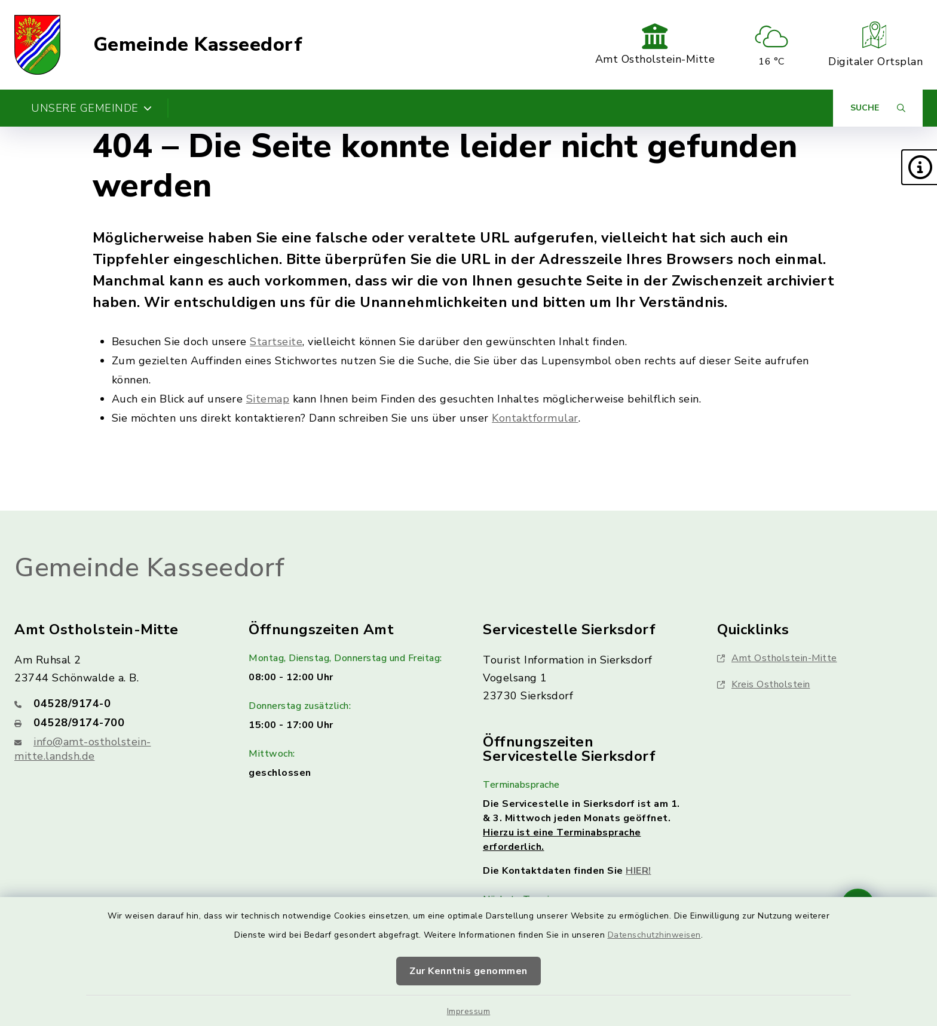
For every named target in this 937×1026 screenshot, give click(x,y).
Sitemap (268, 399)
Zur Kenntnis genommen (468, 971)
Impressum (469, 1011)
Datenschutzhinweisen (654, 935)
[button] (919, 167)
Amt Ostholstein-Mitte (777, 658)
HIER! (638, 870)
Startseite (276, 341)
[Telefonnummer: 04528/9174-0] (117, 703)
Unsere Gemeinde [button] (91, 108)
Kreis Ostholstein (763, 684)
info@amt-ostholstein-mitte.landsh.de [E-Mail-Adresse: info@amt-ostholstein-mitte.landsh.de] (82, 749)
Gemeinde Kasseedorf (198, 44)
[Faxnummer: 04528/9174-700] (117, 722)
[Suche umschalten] (878, 108)
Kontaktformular (535, 418)
